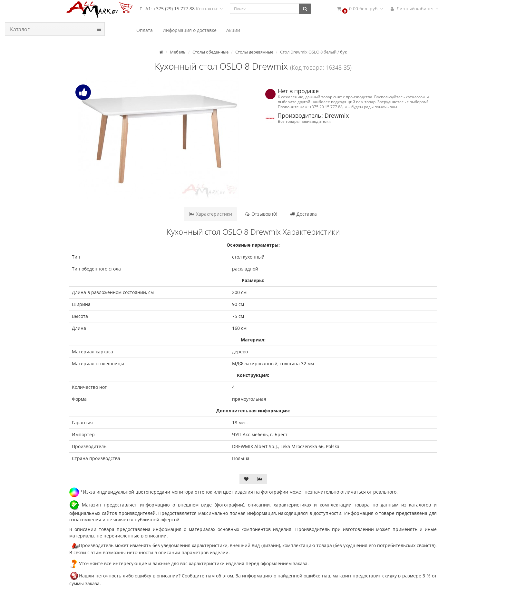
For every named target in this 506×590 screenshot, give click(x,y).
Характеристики (210, 214)
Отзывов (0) (260, 214)
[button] (359, 9)
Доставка (303, 214)
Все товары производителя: (304, 121)
